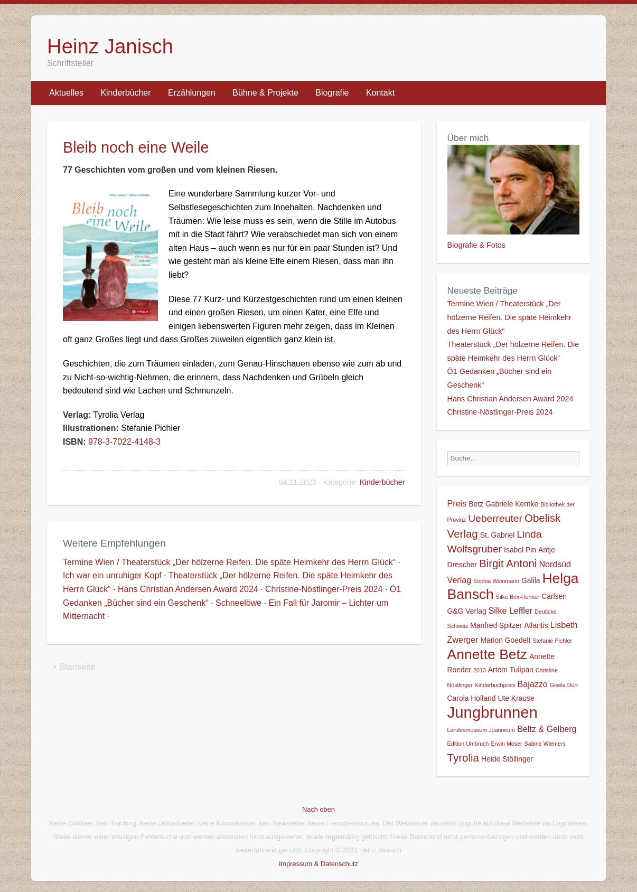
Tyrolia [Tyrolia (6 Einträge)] (463, 758)
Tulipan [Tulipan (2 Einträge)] (521, 669)
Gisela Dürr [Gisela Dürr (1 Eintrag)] (564, 685)
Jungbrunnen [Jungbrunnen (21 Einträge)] (492, 712)
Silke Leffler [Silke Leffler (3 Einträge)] (511, 610)
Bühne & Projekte (265, 92)
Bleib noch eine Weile (136, 147)
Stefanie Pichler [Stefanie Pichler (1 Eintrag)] (552, 640)
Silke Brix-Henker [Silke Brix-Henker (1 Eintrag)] (517, 597)
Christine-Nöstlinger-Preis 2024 (323, 589)
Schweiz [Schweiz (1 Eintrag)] (458, 626)
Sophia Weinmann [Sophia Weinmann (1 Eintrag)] (496, 581)
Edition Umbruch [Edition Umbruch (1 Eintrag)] (468, 743)
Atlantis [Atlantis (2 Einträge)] (536, 625)
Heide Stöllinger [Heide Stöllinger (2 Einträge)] (507, 759)
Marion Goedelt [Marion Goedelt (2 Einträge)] (505, 640)
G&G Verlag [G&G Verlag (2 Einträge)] (466, 611)
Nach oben (318, 809)
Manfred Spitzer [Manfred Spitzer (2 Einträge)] (496, 625)
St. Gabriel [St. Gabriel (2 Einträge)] (497, 535)
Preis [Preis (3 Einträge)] (457, 503)
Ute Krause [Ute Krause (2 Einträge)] (516, 698)
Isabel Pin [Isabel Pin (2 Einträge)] (520, 550)
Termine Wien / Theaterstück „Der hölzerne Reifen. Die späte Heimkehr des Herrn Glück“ (229, 562)
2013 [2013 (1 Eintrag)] (479, 670)
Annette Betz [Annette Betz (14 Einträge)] (487, 654)
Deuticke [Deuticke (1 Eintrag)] (545, 611)
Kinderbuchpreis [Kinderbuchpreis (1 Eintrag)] (495, 685)
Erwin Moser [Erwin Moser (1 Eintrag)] (506, 743)
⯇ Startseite (73, 666)
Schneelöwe (238, 602)
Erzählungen (192, 92)
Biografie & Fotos (476, 245)
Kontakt (380, 92)
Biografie (332, 92)
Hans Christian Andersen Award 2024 (188, 589)
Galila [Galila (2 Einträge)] (530, 580)
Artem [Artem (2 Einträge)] (498, 669)
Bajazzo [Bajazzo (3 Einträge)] (533, 684)
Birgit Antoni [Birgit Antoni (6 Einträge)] (508, 563)
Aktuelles (66, 92)
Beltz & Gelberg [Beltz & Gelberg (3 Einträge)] (546, 729)
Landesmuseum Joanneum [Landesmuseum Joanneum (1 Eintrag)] (481, 730)
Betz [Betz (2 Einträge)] (476, 504)
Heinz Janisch (110, 46)
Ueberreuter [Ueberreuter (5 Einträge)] (495, 518)
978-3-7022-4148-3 (124, 441)
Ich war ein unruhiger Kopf (112, 575)
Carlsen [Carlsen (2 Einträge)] (554, 596)
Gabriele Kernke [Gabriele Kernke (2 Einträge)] (511, 504)
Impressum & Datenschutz (318, 864)
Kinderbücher (125, 92)
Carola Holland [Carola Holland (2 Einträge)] (471, 698)
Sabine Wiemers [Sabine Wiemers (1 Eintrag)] (545, 743)
